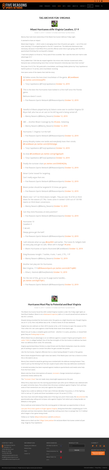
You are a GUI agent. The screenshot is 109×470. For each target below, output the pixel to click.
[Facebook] (96, 446)
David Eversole (71, 307)
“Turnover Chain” (30, 379)
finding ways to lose (37, 334)
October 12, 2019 (63, 84)
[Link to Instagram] (99, 1)
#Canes (57, 122)
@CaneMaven (73, 77)
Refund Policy (27, 448)
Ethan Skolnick (71, 32)
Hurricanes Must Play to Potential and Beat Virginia (54, 304)
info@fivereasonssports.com (10, 457)
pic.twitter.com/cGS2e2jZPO (34, 80)
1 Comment (48, 32)
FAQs (25, 451)
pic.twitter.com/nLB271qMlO (64, 268)
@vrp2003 (50, 242)
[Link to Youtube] (102, 1)
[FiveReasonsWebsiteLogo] (14, 6)
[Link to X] (95, 1)
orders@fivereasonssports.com (11, 459)
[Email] (77, 445)
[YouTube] (104, 446)
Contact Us (27, 453)
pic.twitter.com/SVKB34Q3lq (55, 163)
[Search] (101, 6)
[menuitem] (41, 6)
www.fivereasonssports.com (10, 455)
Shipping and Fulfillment (30, 445)
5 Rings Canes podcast (46, 420)
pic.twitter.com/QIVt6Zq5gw (45, 144)
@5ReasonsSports (45, 268)
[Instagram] (100, 446)
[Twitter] (92, 446)
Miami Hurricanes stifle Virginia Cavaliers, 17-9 (54, 29)
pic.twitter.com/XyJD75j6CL (34, 280)
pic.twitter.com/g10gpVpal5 (52, 154)
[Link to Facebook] (97, 1)
